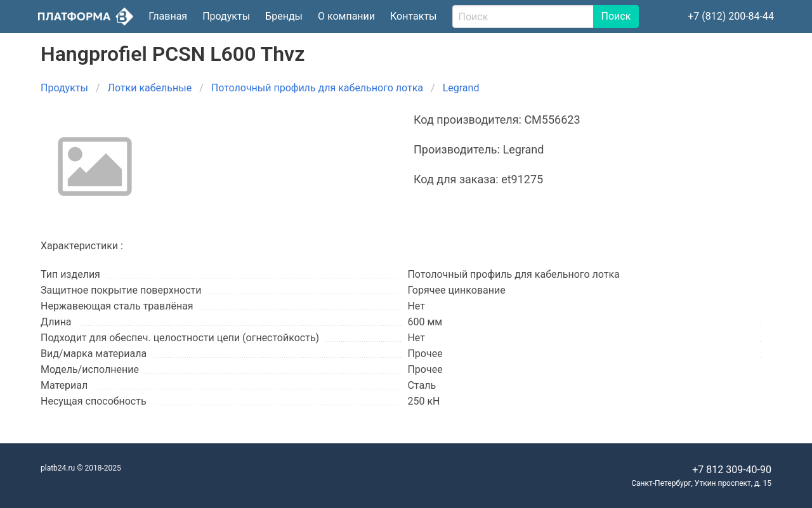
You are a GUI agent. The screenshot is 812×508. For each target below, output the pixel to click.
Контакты (413, 16)
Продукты (226, 16)
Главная (167, 16)
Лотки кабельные (150, 88)
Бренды (284, 16)
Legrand (461, 88)
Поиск (616, 16)
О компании (346, 16)
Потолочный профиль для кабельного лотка (317, 88)
